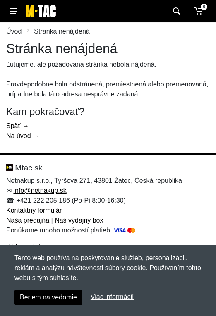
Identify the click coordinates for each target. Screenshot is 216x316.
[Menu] (13, 11)
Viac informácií (112, 296)
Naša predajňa (27, 220)
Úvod (14, 31)
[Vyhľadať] (176, 11)
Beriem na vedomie (48, 297)
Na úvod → (22, 135)
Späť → (17, 125)
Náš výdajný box (79, 220)
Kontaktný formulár (34, 210)
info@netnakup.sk (39, 190)
